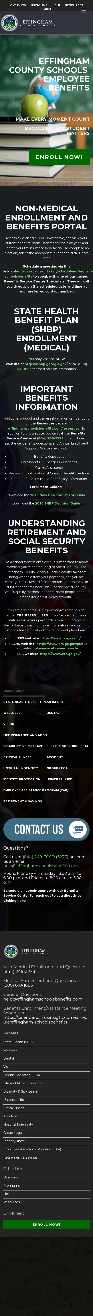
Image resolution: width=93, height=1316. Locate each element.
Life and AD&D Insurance (22, 1083)
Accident (10, 1116)
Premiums (39, 5)
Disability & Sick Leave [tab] (23, 746)
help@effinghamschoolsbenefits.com (40, 865)
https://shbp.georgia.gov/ (46, 364)
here (21, 901)
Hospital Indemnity (18, 1124)
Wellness (10, 1050)
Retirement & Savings (20, 1157)
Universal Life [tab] (59, 779)
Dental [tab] (53, 713)
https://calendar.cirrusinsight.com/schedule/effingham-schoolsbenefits (45, 1020)
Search (46, 9)
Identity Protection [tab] (21, 779)
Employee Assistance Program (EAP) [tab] (35, 790)
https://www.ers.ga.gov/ (60, 654)
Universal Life (13, 1100)
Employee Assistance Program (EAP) (32, 1149)
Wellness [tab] (11, 713)
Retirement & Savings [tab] (22, 801)
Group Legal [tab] (58, 768)
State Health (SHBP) (19, 1042)
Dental (8, 1059)
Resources (74, 5)
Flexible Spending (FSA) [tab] (67, 746)
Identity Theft (14, 1141)
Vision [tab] (8, 724)
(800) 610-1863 (18, 985)
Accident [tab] (55, 757)
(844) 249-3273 (19, 971)
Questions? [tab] (13, 690)
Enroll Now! (59, 157)
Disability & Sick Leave (20, 1091)
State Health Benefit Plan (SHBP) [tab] (33, 702)
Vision (7, 1067)
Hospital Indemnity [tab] (20, 768)
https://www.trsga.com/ (60, 638)
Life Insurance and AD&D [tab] (25, 735)
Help (56, 5)
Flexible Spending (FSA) (21, 1075)
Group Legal (12, 1133)
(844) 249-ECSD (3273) (45, 857)
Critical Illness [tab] (17, 757)
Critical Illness (13, 1108)
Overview (18, 5)
